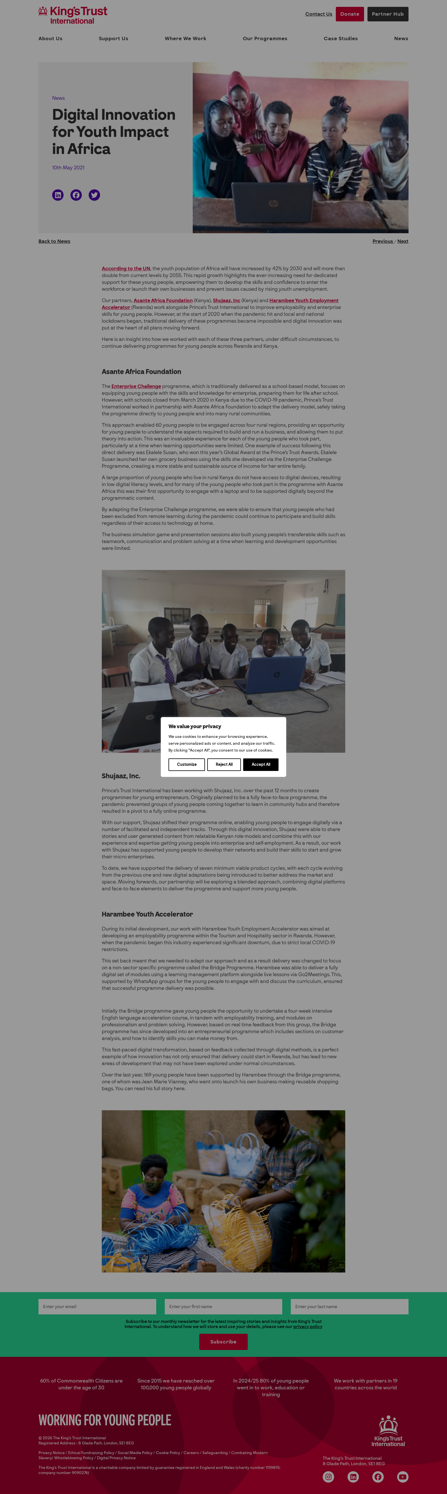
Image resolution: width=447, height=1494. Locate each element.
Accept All (261, 764)
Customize (187, 764)
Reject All (224, 764)
